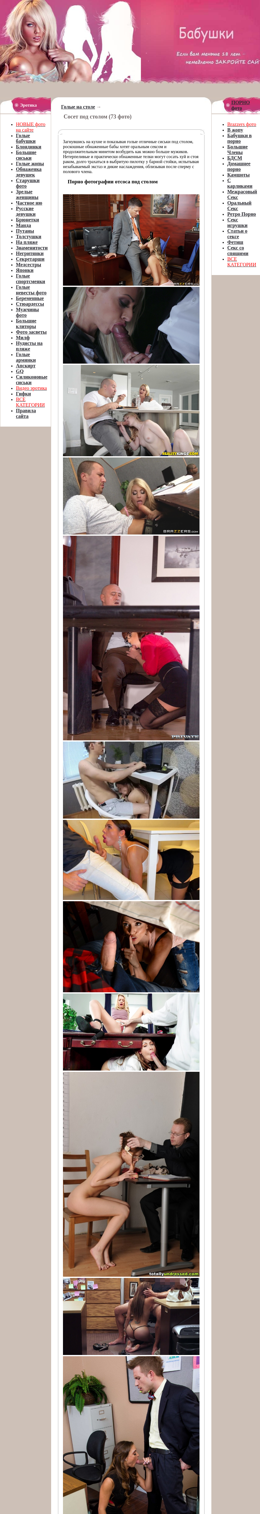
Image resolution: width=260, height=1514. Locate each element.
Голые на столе (78, 106)
